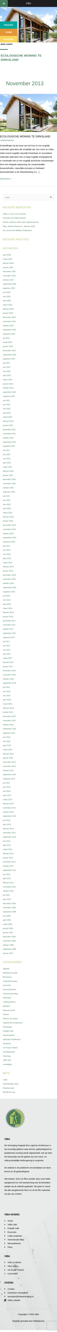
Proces (8, 25)
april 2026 (7, 255)
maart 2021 (7, 467)
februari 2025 (8, 309)
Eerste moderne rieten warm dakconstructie (21, 222)
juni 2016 (6, 691)
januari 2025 (8, 313)
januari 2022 (8, 425)
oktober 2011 (8, 866)
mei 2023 (6, 371)
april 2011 (7, 878)
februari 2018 (8, 612)
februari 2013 (8, 829)
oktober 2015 (8, 725)
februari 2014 (8, 804)
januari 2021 (8, 475)
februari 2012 (8, 853)
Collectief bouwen (10, 981)
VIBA (28, 3)
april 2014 (7, 795)
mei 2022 (6, 409)
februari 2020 (8, 517)
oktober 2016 (8, 679)
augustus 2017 (9, 637)
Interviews (7, 998)
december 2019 (9, 525)
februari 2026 (8, 263)
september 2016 (9, 683)
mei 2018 (6, 600)
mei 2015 (6, 741)
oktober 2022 (8, 388)
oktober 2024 (8, 326)
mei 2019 (6, 554)
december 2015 (9, 716)
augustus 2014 (9, 779)
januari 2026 (8, 267)
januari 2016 (8, 712)
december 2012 (9, 833)
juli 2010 (6, 895)
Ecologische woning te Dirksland (25, 136)
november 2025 (9, 276)
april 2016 (7, 700)
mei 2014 (6, 791)
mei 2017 (6, 650)
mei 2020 (6, 504)
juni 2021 (6, 454)
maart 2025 (7, 305)
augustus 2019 (9, 542)
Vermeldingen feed (10, 1084)
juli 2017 (6, 641)
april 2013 (7, 824)
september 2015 (9, 729)
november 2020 (9, 483)
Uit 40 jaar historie (10, 1048)
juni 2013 (6, 820)
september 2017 (9, 633)
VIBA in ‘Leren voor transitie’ (14, 214)
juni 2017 (6, 646)
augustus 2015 (9, 733)
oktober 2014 (8, 770)
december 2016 (9, 670)
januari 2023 (8, 384)
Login (5, 1080)
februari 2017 (8, 662)
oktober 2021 (8, 438)
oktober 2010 (8, 891)
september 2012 (9, 837)
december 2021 (9, 429)
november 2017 (9, 625)
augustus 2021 (9, 446)
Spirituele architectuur (12, 1039)
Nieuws (6, 1014)
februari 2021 (8, 471)
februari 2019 (8, 567)
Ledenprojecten (7, 140)
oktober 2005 (8, 945)
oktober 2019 (8, 533)
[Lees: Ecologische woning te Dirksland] (28, 113)
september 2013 (9, 816)
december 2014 (9, 762)
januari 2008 (8, 928)
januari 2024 (8, 346)
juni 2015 (6, 737)
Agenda (6, 969)
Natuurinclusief (9, 1010)
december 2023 (9, 350)
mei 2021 (6, 459)
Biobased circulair (10, 973)
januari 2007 (8, 932)
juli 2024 (6, 338)
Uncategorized (9, 1052)
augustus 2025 (9, 288)
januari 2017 (8, 666)
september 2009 (9, 912)
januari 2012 (8, 858)
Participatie (7, 1027)
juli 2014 (6, 783)
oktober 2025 (8, 280)
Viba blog (7, 1056)
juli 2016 (6, 687)
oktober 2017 (8, 629)
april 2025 (7, 300)
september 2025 (9, 284)
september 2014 (9, 774)
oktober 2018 (8, 583)
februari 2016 (8, 708)
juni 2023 (6, 367)
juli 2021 (6, 450)
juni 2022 (6, 404)
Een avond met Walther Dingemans (17, 230)
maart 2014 (7, 799)
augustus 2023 (9, 359)
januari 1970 (8, 953)
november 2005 (9, 941)
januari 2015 (8, 758)
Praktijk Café (8, 1031)
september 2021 (9, 442)
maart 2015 (7, 750)
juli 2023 (6, 363)
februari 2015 (8, 754)
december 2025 (9, 271)
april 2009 (7, 920)
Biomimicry (7, 977)
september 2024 (9, 330)
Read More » (6, 178)
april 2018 (7, 604)
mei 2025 (6, 296)
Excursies (7, 985)
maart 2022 (7, 417)
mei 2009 (6, 916)
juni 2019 (6, 550)
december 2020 (9, 479)
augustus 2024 (9, 334)
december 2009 (9, 903)
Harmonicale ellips (10, 994)
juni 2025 (6, 292)
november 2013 (9, 808)
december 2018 (9, 575)
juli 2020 (6, 496)
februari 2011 (8, 883)
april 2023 (7, 375)
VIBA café (7, 1060)
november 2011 (9, 862)
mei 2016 (6, 696)
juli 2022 (6, 400)
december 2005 (9, 937)
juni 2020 (6, 500)
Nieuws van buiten (10, 1018)
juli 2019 (6, 546)
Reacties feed (8, 1088)
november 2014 (9, 766)
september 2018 (9, 587)
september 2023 (9, 355)
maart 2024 (7, 342)
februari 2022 (8, 421)
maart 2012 (7, 849)
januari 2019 (8, 571)
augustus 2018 (9, 592)
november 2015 (9, 720)
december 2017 (9, 621)
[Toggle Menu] (4, 3)
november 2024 (9, 321)
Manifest (6, 1006)
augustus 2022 (9, 396)
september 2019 (9, 537)
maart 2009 (7, 924)
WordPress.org (9, 1092)
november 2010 (9, 887)
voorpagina (7, 1064)
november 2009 (9, 907)
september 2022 (9, 392)
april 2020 (7, 508)
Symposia (7, 1043)
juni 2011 (6, 874)
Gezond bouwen (9, 989)
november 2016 (9, 675)
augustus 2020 (9, 492)
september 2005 (9, 949)
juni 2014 (6, 787)
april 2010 (7, 899)
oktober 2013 (8, 812)
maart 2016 (7, 704)
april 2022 (7, 413)
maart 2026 (7, 259)
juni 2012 (6, 841)
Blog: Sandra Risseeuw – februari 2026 (19, 226)
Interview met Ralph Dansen (14, 218)
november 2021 (9, 434)
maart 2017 (7, 658)
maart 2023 (7, 380)
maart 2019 (7, 562)
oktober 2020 (8, 488)
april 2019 (7, 558)
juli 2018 (6, 596)
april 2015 (7, 745)
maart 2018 (7, 608)
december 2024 (9, 317)
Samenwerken (9, 1035)
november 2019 (9, 529)
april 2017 (7, 654)
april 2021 (7, 463)
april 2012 (7, 845)
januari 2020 (8, 521)
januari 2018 (8, 616)
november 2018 (9, 579)
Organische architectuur (12, 1023)
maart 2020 (7, 513)
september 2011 (9, 870)
